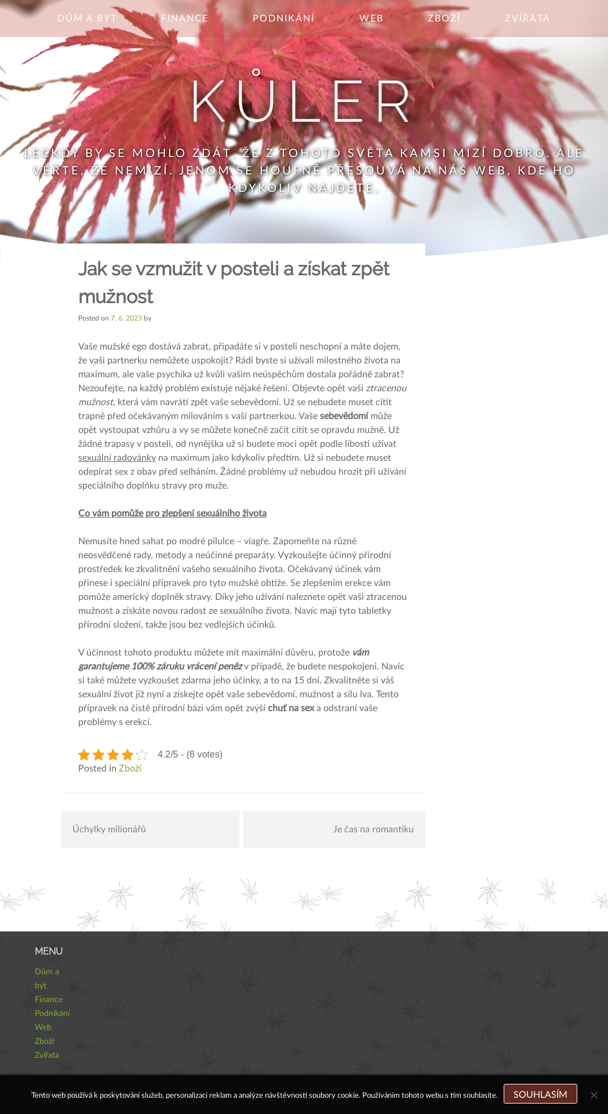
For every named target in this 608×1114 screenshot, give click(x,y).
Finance (185, 18)
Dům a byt (87, 18)
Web (371, 18)
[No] (593, 1095)
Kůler (304, 101)
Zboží (444, 18)
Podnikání (284, 18)
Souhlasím (540, 1095)
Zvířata (528, 18)
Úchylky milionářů (109, 829)
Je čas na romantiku (373, 829)
